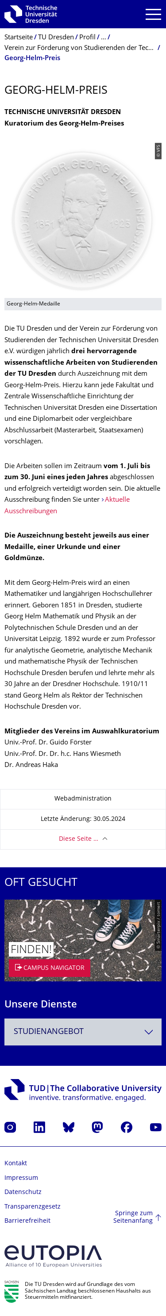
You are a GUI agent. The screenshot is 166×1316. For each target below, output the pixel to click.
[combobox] (83, 1031)
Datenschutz (23, 1192)
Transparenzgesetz (32, 1207)
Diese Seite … (78, 839)
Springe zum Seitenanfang (133, 1217)
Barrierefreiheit (27, 1221)
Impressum (21, 1178)
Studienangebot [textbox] (49, 1032)
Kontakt (15, 1164)
